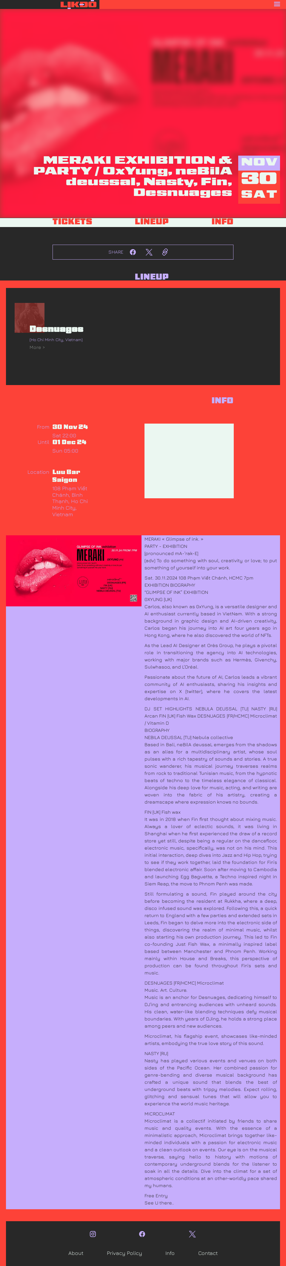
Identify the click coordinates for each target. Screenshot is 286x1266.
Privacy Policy (124, 1253)
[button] (192, 4)
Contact (208, 1253)
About (75, 1253)
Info (170, 1253)
